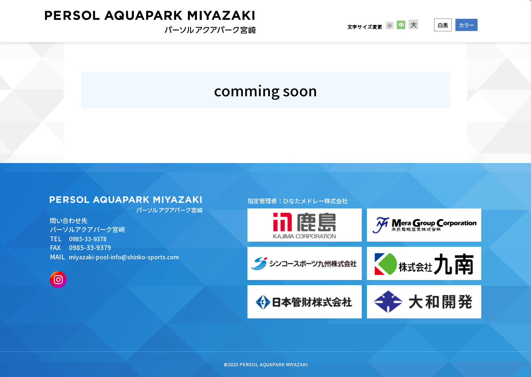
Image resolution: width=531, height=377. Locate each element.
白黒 (443, 25)
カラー (466, 25)
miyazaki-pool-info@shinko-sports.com (129, 256)
